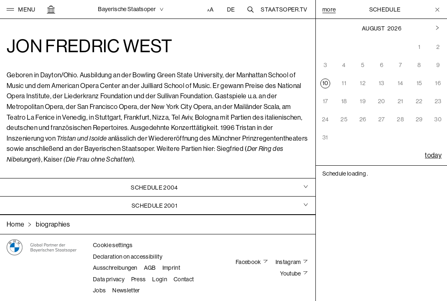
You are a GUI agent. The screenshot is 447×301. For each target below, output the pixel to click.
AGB (150, 267)
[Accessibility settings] (211, 9)
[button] (21, 9)
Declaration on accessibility (127, 256)
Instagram (289, 262)
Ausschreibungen (115, 267)
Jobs (99, 290)
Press (138, 279)
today (433, 155)
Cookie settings (113, 245)
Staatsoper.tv (284, 9)
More (329, 9)
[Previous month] (437, 28)
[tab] (157, 187)
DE (231, 9)
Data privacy (109, 279)
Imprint (171, 267)
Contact (184, 279)
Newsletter (126, 290)
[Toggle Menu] (437, 9)
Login (159, 279)
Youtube (291, 273)
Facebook (249, 262)
